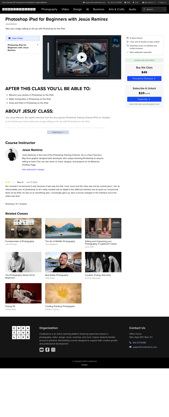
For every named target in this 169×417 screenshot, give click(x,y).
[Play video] (82, 57)
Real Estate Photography (56, 275)
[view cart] (136, 2)
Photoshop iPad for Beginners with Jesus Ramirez (18, 47)
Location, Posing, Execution (98, 275)
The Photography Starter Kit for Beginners (20, 276)
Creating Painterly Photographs (60, 306)
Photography (49, 9)
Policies (84, 364)
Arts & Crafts (117, 9)
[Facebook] (47, 350)
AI (87, 9)
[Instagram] (53, 350)
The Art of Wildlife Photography (60, 241)
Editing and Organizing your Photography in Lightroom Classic (101, 242)
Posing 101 (10, 306)
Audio (132, 9)
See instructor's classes (33, 169)
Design (77, 9)
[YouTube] (41, 350)
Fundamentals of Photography (19, 241)
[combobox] (154, 9)
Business (98, 9)
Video (65, 9)
